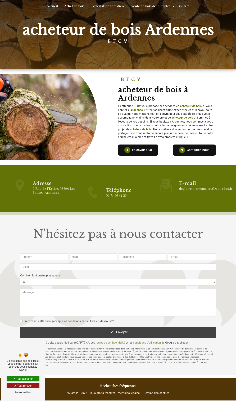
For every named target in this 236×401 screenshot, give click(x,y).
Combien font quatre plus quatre (40, 263)
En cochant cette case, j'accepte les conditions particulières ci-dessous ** (69, 309)
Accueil (52, 6)
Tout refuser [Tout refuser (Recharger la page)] (23, 385)
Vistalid (74, 393)
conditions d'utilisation (147, 331)
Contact (183, 6)
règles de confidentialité (110, 331)
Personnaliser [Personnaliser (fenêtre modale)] (23, 392)
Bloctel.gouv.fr (170, 351)
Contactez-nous (193, 150)
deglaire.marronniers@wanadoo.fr (206, 177)
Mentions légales (129, 393)
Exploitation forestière (108, 6)
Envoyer (122, 320)
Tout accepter (23, 378)
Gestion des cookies (156, 393)
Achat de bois (74, 6)
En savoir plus (139, 150)
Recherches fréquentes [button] (118, 387)
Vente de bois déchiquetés (150, 6)
